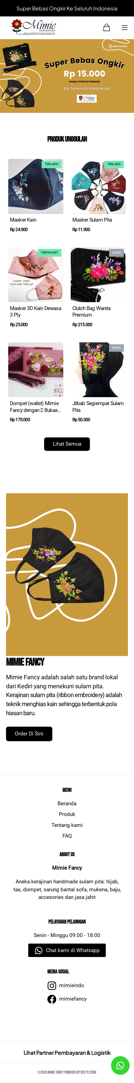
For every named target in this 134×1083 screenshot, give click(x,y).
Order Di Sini (29, 733)
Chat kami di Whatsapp (73, 950)
